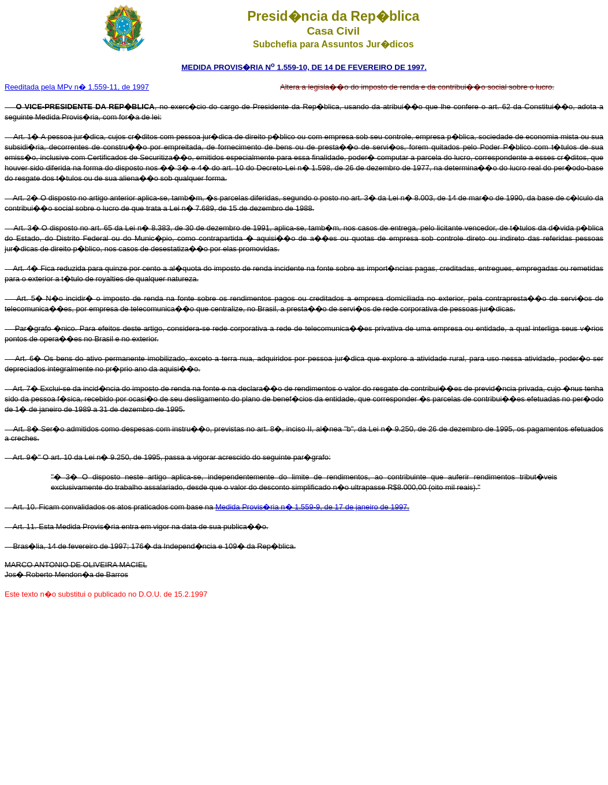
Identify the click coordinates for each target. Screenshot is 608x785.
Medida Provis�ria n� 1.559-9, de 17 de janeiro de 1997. (312, 507)
